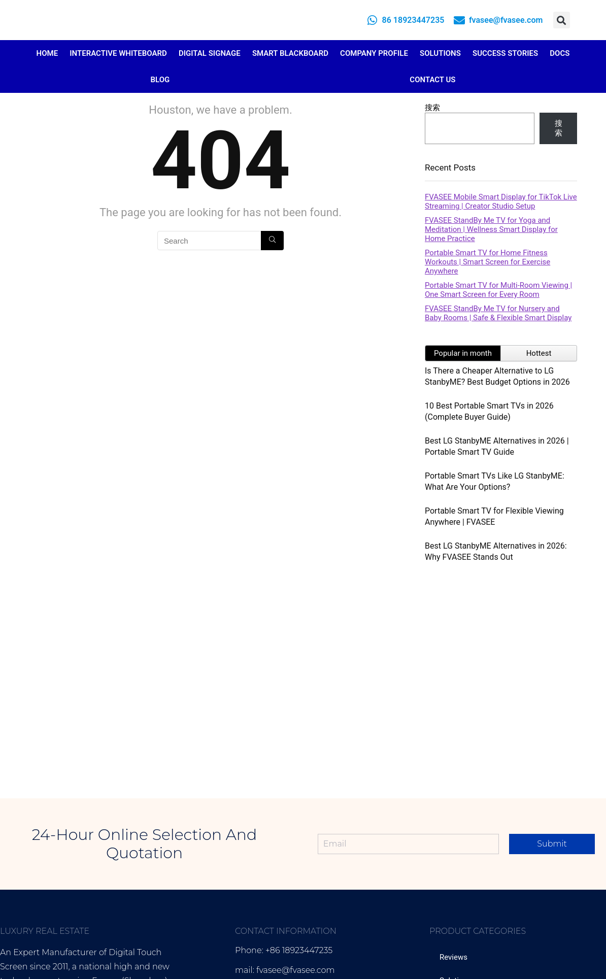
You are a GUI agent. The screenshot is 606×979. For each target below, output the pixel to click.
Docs (559, 53)
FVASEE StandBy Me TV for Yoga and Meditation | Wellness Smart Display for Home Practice (491, 229)
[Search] (272, 240)
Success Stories (505, 53)
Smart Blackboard (290, 53)
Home (47, 53)
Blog (160, 79)
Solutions (440, 53)
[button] (561, 20)
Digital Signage (210, 53)
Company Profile (374, 53)
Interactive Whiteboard (118, 53)
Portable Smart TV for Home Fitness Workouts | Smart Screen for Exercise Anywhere (487, 262)
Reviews (453, 957)
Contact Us (432, 79)
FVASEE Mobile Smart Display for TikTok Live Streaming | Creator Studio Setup (501, 201)
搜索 (432, 107)
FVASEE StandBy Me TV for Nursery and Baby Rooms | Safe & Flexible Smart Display (498, 313)
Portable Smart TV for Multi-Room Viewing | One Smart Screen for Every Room (498, 290)
